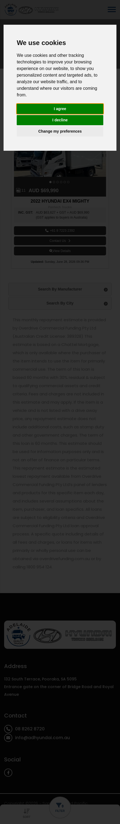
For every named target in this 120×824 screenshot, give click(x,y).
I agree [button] (60, 109)
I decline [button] (60, 120)
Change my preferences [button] (60, 131)
